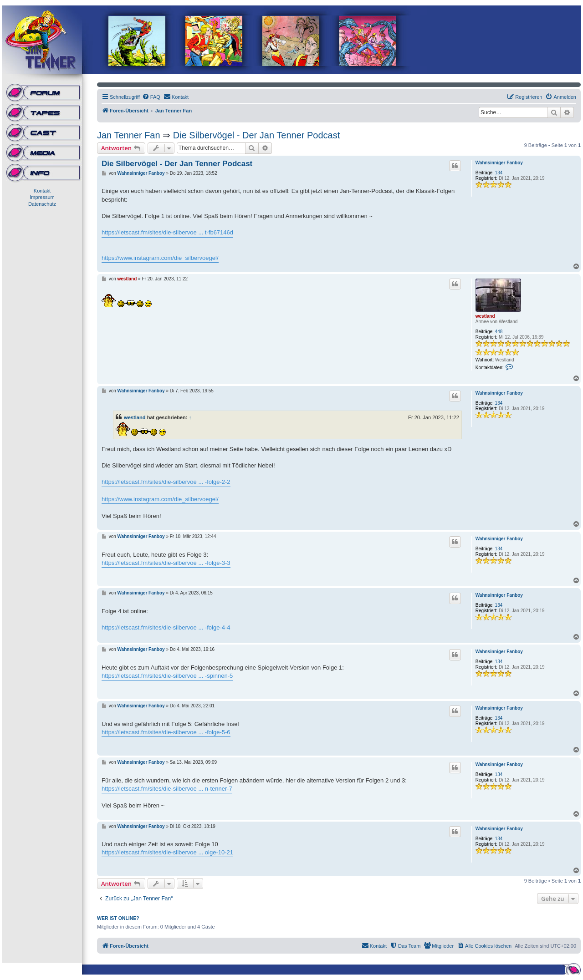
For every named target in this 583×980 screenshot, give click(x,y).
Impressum (42, 197)
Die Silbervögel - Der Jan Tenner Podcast (256, 135)
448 (499, 331)
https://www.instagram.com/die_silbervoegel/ (160, 257)
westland (485, 316)
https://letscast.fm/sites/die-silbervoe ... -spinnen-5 (167, 675)
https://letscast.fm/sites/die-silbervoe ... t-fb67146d (167, 232)
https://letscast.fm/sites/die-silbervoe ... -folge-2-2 (166, 481)
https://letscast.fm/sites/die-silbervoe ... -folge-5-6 (166, 732)
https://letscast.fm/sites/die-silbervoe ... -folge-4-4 (166, 627)
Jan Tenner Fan (128, 135)
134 (499, 172)
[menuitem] (151, 96)
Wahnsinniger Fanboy (499, 162)
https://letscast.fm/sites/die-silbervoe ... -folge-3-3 (166, 562)
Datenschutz (42, 204)
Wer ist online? (118, 918)
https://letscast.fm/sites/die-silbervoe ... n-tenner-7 (167, 788)
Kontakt (42, 190)
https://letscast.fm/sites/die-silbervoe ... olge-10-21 (167, 852)
